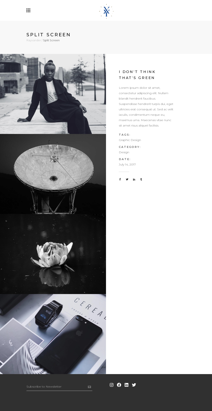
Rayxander (33, 40)
